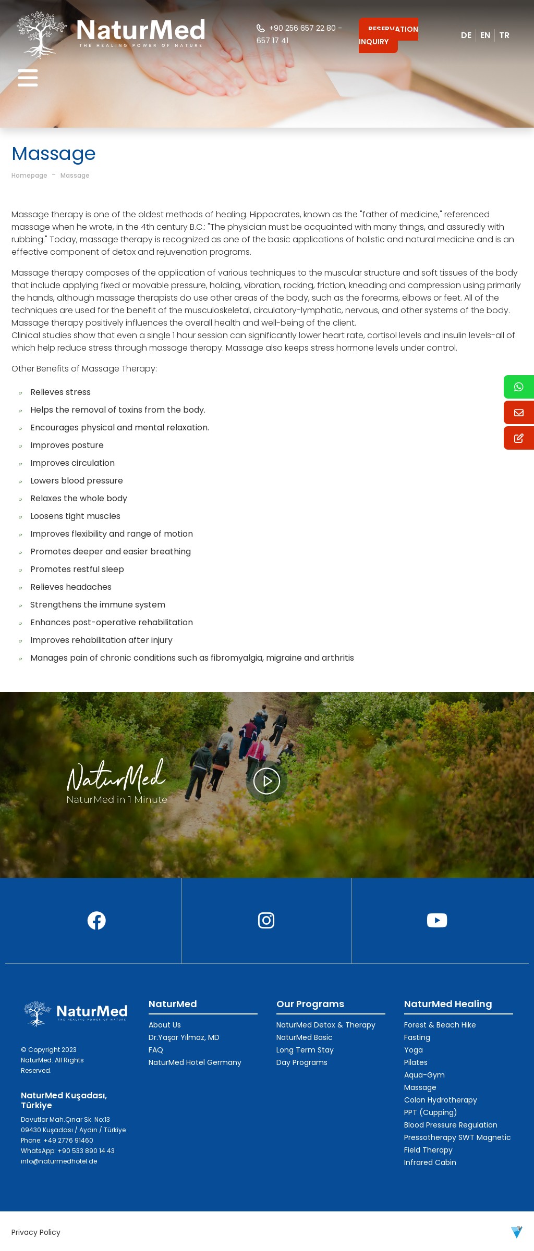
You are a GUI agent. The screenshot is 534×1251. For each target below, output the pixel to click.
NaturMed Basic (304, 1037)
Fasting (417, 1037)
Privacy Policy (35, 1232)
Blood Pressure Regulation (450, 1125)
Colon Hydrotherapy (440, 1100)
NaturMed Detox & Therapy (325, 1025)
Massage (75, 175)
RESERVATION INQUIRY (388, 35)
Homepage (29, 175)
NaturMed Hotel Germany (195, 1062)
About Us (165, 1025)
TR (504, 35)
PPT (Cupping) (430, 1112)
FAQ (156, 1050)
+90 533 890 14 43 (86, 1150)
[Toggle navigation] (27, 78)
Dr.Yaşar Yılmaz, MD (184, 1037)
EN (485, 35)
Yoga (413, 1050)
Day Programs (301, 1062)
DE (466, 35)
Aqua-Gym (424, 1075)
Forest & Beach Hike (440, 1025)
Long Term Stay (305, 1050)
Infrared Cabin (430, 1162)
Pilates (416, 1062)
